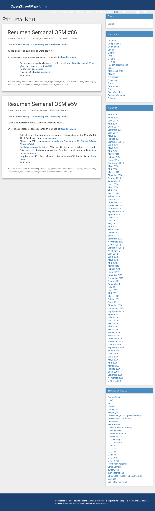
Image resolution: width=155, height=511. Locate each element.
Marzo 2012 (113, 266)
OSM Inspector (115, 442)
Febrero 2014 (114, 196)
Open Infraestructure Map (120, 427)
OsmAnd (112, 445)
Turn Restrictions (116, 473)
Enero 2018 (113, 127)
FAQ (110, 56)
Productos (113, 86)
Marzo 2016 (113, 154)
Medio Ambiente (115, 71)
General (36, 38)
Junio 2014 (113, 184)
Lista (80, 12)
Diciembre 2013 (115, 202)
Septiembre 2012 (116, 248)
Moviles (111, 74)
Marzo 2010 (113, 329)
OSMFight (112, 451)
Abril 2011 (112, 293)
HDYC (110, 400)
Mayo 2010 (113, 323)
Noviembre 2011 (115, 278)
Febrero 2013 (114, 232)
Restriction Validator (117, 464)
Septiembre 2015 (116, 163)
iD (48, 168)
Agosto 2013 (114, 214)
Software (112, 98)
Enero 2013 (113, 235)
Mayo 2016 (113, 148)
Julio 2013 (113, 217)
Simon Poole (44, 85)
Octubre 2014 (114, 178)
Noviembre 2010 (115, 308)
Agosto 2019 (114, 117)
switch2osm (113, 470)
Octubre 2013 (114, 208)
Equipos (111, 50)
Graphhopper (53, 81)
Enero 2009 (113, 372)
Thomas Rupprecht (55, 171)
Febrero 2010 (114, 332)
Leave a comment (69, 38)
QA (109, 89)
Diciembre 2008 (115, 375)
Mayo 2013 (113, 223)
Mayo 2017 (113, 136)
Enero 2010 (113, 335)
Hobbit (43, 168)
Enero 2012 (113, 272)
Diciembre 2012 (115, 238)
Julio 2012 (113, 254)
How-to (111, 62)
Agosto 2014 (114, 181)
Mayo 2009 (113, 360)
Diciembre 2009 (115, 338)
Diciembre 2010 (115, 305)
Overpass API (13, 171)
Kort (81, 81)
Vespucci (112, 479)
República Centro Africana (19, 85)
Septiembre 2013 (116, 211)
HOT (62, 81)
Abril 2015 (112, 169)
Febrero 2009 (114, 369)
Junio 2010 (113, 320)
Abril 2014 (112, 190)
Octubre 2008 (114, 381)
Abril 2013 (112, 226)
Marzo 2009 (113, 366)
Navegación (113, 77)
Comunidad (113, 47)
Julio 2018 (113, 121)
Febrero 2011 (114, 299)
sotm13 (42, 171)
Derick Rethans (40, 81)
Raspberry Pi (89, 81)
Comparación (114, 44)
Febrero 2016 (114, 157)
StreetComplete (115, 467)
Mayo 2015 (113, 166)
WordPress (67, 503)
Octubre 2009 (114, 344)
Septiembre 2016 (116, 142)
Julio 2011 (113, 287)
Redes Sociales (115, 92)
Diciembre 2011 (115, 275)
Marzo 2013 (113, 229)
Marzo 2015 (113, 172)
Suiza (66, 85)
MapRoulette (114, 424)
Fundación (67, 12)
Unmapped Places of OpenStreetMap (125, 476)
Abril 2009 (112, 363)
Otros (110, 83)
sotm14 (59, 85)
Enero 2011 (113, 302)
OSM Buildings (115, 439)
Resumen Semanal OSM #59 (42, 104)
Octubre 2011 (114, 281)
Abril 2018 (112, 124)
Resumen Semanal (48, 38)
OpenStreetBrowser (117, 433)
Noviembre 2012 (115, 242)
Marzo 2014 (113, 193)
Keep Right (113, 412)
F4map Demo (114, 397)
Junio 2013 (113, 220)
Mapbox (79, 168)
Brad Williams (102, 503)
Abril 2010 (112, 326)
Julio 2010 (113, 317)
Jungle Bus (113, 409)
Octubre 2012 (114, 245)
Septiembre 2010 (116, 311)
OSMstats (112, 458)
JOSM (111, 406)
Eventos (111, 53)
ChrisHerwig (33, 168)
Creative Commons (97, 501)
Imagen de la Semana (118, 65)
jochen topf (56, 168)
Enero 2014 (113, 199)
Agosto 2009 (114, 350)
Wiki (89, 12)
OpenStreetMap (107, 12)
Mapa (53, 12)
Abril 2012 (112, 263)
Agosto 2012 (114, 251)
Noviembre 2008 (115, 378)
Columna (112, 40)
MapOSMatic (89, 168)
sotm (53, 85)
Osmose (112, 455)
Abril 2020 (112, 114)
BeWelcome (21, 168)
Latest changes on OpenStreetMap (124, 415)
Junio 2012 (113, 257)
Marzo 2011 (113, 296)
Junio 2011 (113, 290)
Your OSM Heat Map (117, 482)
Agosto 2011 (114, 284)
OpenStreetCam (115, 436)
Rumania (34, 85)
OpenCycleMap (115, 430)
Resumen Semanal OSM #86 (42, 32)
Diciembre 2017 (115, 130)
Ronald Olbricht (26, 171)
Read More (26, 75)
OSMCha (112, 448)
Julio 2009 (113, 353)
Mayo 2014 (113, 187)
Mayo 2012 (113, 260)
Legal (110, 68)
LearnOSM (113, 421)
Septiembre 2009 (116, 347)
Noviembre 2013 (115, 205)
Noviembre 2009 (115, 341)
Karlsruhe (75, 81)
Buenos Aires (27, 81)
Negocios (112, 80)
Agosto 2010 (114, 314)
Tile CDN (68, 171)
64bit (12, 168)
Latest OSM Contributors (119, 418)
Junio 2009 (113, 356)
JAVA (67, 81)
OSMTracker (113, 461)
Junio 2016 (113, 145)
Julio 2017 (113, 133)
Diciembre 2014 (115, 175)
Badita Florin (15, 81)
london (71, 168)
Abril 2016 (112, 151)
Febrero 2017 (114, 139)
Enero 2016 (113, 160)
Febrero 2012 (114, 269)
